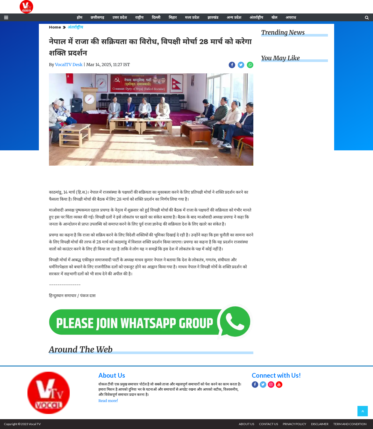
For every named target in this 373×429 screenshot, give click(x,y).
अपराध (291, 17)
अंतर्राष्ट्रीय (256, 17)
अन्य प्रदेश (234, 17)
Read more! (108, 400)
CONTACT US (268, 424)
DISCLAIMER (319, 424)
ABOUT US (246, 424)
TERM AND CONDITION (350, 424)
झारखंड (212, 17)
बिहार (173, 17)
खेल (274, 17)
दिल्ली (156, 17)
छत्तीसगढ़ (97, 17)
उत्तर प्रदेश (119, 17)
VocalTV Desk (69, 64)
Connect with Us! (276, 375)
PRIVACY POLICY (294, 424)
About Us (111, 375)
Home (55, 27)
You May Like (280, 58)
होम (79, 17)
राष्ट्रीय (139, 17)
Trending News (283, 33)
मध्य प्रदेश (192, 17)
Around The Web (81, 349)
